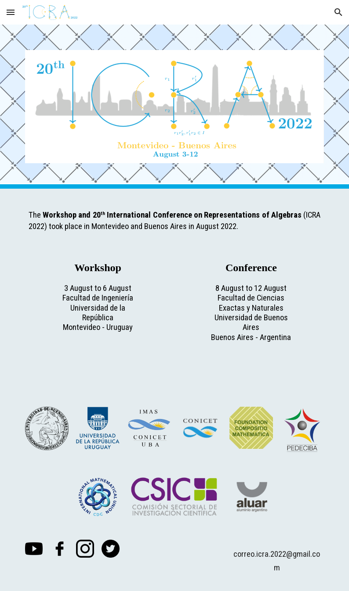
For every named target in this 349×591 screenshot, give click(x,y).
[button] (10, 12)
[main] (174, 218)
